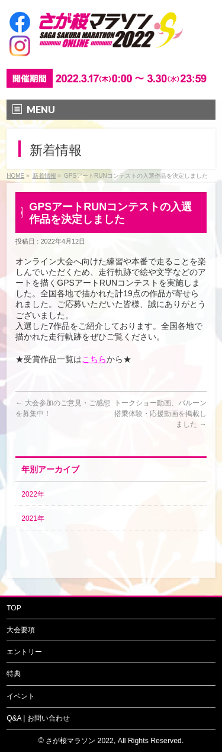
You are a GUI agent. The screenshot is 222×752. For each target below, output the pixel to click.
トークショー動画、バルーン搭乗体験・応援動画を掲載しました (160, 413)
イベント (21, 696)
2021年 (32, 518)
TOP (14, 608)
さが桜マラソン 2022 (80, 741)
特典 (14, 674)
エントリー (24, 652)
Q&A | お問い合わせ (38, 718)
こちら (94, 359)
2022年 (32, 494)
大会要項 (21, 630)
